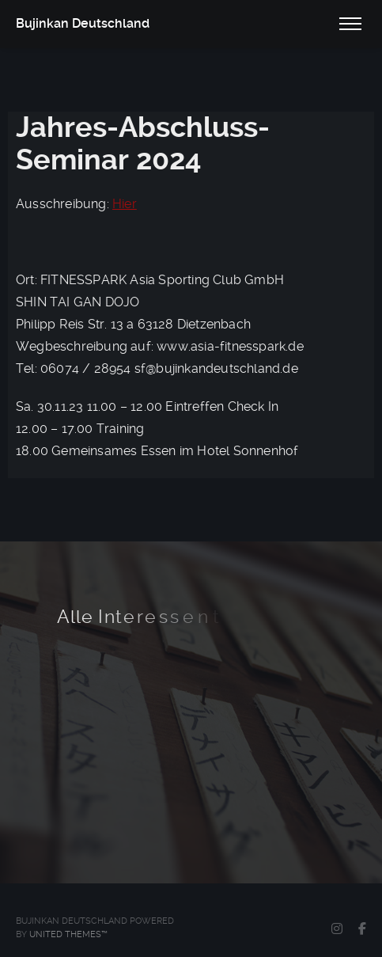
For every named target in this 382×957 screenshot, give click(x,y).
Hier (124, 203)
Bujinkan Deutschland (82, 23)
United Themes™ (68, 934)
